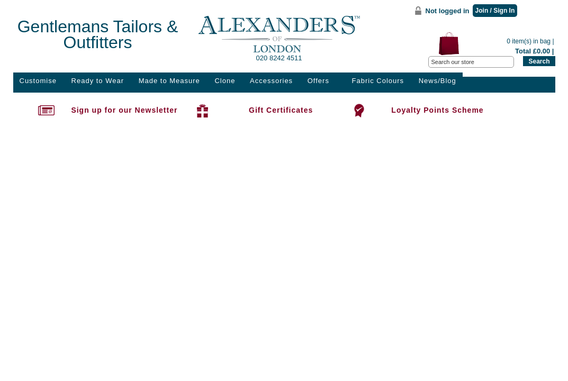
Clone (224, 81)
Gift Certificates (281, 110)
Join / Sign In (495, 10)
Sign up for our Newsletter (124, 110)
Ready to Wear (97, 81)
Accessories (271, 81)
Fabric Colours (378, 81)
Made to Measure (169, 81)
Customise (38, 81)
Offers (318, 81)
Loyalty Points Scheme (437, 110)
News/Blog (437, 81)
